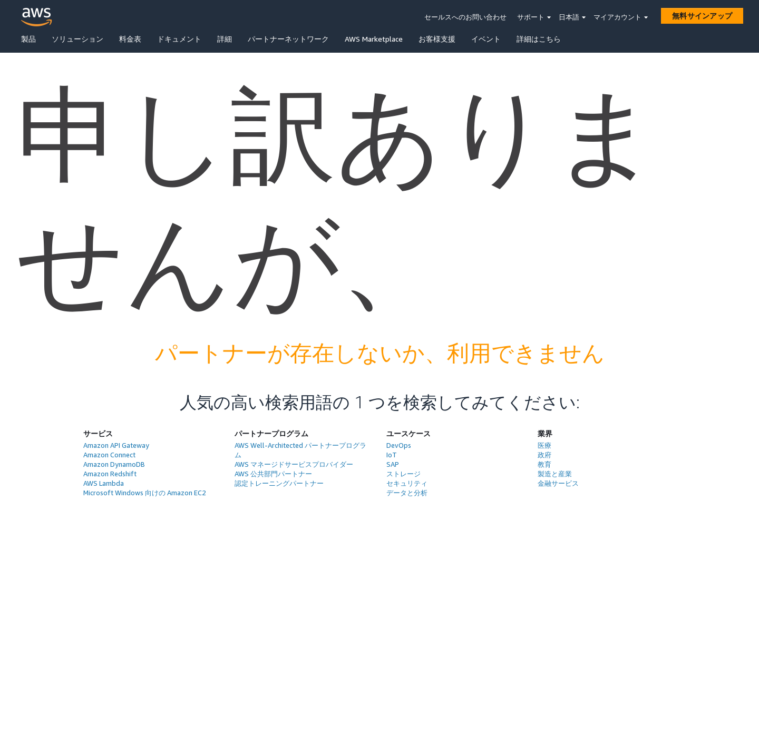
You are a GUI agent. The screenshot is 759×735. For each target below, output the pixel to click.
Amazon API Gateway (116, 445)
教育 (544, 464)
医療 (544, 445)
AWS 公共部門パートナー (273, 473)
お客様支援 (437, 38)
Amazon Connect (109, 454)
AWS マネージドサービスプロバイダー (294, 464)
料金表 (130, 38)
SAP (392, 464)
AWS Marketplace (374, 38)
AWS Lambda (103, 483)
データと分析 (406, 492)
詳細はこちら (539, 38)
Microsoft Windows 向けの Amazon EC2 (144, 492)
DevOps (398, 445)
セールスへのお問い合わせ (465, 17)
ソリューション (77, 38)
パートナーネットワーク (288, 38)
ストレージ (403, 473)
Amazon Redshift (110, 473)
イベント (486, 38)
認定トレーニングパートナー (279, 483)
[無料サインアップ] (702, 16)
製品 (28, 38)
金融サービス (558, 483)
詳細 (224, 38)
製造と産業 (555, 473)
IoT (391, 454)
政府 (544, 454)
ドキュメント (179, 38)
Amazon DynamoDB (114, 464)
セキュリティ (406, 483)
